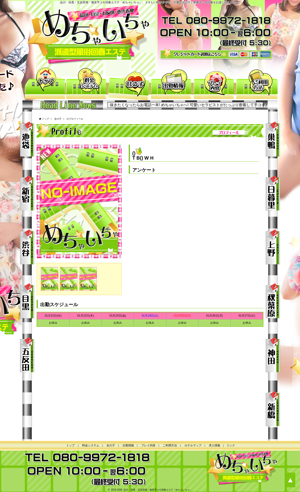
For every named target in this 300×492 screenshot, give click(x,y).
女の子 (128, 83)
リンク (231, 445)
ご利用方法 (256, 83)
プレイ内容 (214, 83)
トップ (43, 83)
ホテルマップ (192, 445)
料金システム (86, 83)
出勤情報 (171, 83)
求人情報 (214, 445)
